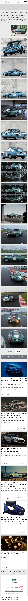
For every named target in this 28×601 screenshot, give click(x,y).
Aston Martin (10, 12)
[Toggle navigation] (25, 2)
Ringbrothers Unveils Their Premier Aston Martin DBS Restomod (14, 414)
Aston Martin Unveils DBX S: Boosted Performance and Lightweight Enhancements (11, 449)
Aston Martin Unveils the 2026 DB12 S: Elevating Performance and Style (14, 379)
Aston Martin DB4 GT (21, 12)
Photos (2, 12)
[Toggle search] (18, 2)
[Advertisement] (14, 7)
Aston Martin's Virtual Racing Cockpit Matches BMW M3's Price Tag (14, 518)
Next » (18, 351)
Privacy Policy (18, 597)
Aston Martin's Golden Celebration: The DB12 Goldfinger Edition (14, 553)
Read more (21, 393)
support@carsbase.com (13, 599)
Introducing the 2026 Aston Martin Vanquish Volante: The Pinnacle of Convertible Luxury (13, 484)
